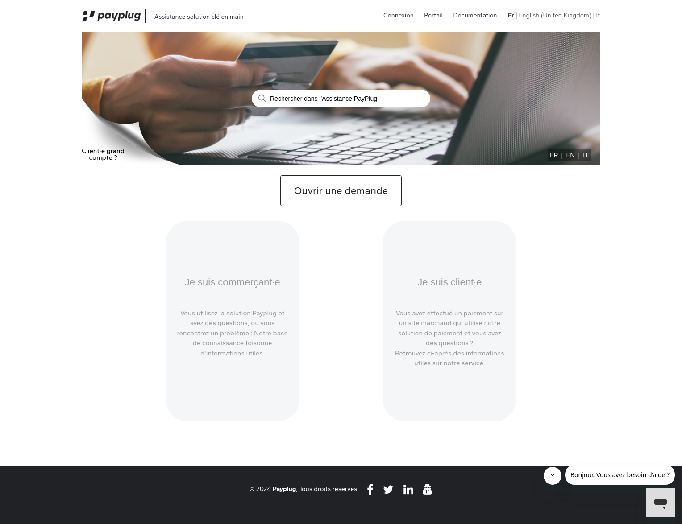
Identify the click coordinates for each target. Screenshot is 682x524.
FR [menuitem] (554, 155)
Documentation (475, 15)
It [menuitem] (598, 15)
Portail (433, 15)
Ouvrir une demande (341, 191)
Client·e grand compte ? (103, 154)
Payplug (284, 489)
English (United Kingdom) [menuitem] (555, 15)
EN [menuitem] (570, 155)
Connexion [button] (398, 15)
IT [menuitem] (586, 155)
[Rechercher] (341, 98)
